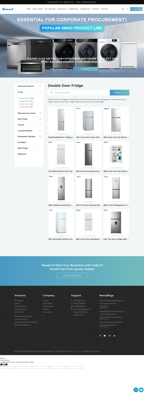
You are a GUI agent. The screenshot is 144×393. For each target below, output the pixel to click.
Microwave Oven (20, 309)
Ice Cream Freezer (21, 319)
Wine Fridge (23, 148)
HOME (28, 9)
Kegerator (22, 154)
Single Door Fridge (26, 101)
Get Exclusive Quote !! (136, 9)
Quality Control (48, 306)
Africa (112, 69)
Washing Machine (21, 306)
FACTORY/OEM (50, 9)
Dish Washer (19, 312)
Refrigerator (19, 301)
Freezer (21, 125)
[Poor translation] (5, 364)
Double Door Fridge (27, 98)
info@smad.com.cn (89, 2)
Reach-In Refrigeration (23, 325)
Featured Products (26, 86)
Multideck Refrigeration (23, 316)
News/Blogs (85, 9)
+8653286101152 (68, 2)
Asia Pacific (85, 69)
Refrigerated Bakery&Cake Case (26, 322)
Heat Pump (22, 119)
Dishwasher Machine (26, 136)
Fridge (20, 92)
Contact (104, 9)
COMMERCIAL (73, 9)
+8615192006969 (79, 303)
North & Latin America (32, 69)
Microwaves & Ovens (26, 113)
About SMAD (38, 9)
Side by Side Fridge (26, 107)
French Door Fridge (26, 104)
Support (95, 9)
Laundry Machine (25, 130)
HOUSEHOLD (62, 9)
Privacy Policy (77, 351)
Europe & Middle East (59, 69)
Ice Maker (22, 142)
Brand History (48, 312)
